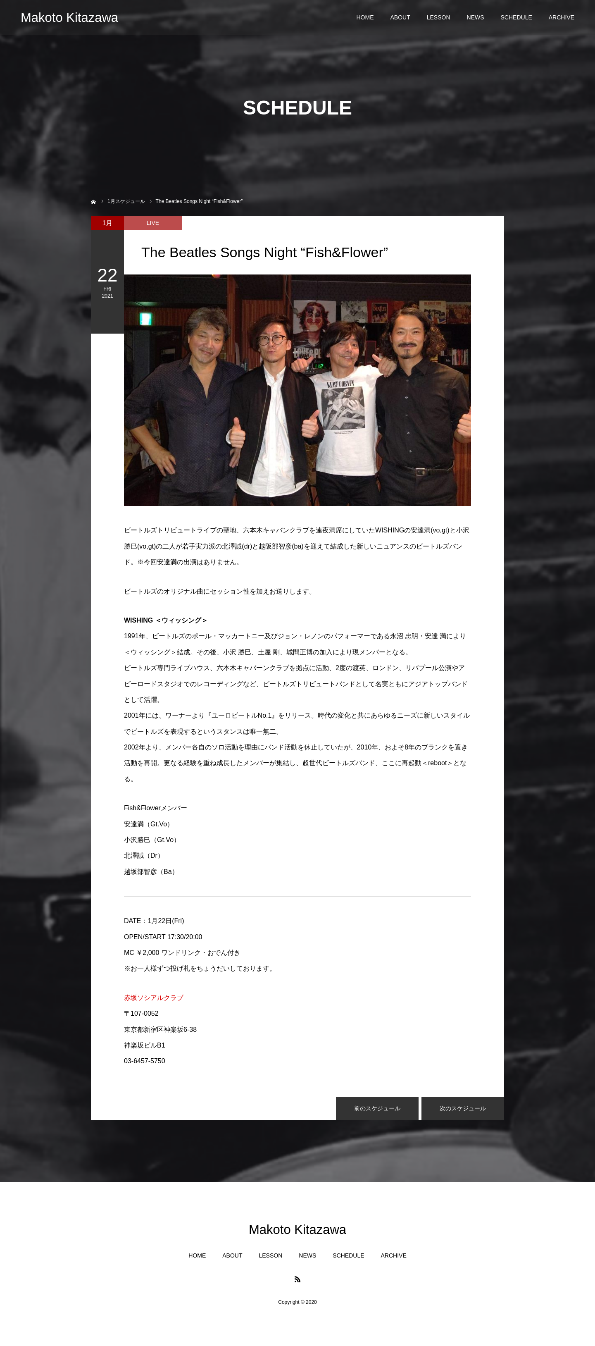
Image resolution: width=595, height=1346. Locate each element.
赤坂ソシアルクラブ (153, 997)
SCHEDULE (516, 20)
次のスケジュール (463, 1108)
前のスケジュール (377, 1108)
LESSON (438, 20)
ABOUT (400, 20)
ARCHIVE (561, 20)
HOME (365, 20)
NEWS (475, 20)
